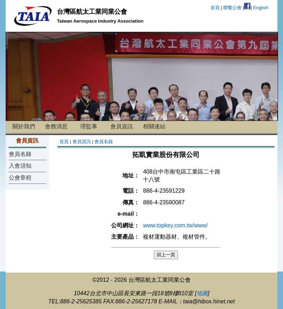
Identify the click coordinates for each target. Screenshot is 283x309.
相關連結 (154, 126)
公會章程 (20, 178)
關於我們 (23, 126)
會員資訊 (121, 126)
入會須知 (20, 166)
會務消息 (56, 126)
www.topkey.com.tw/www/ (175, 225)
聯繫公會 (232, 7)
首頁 (215, 7)
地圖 (202, 293)
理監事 (88, 126)
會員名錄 (20, 154)
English (260, 7)
